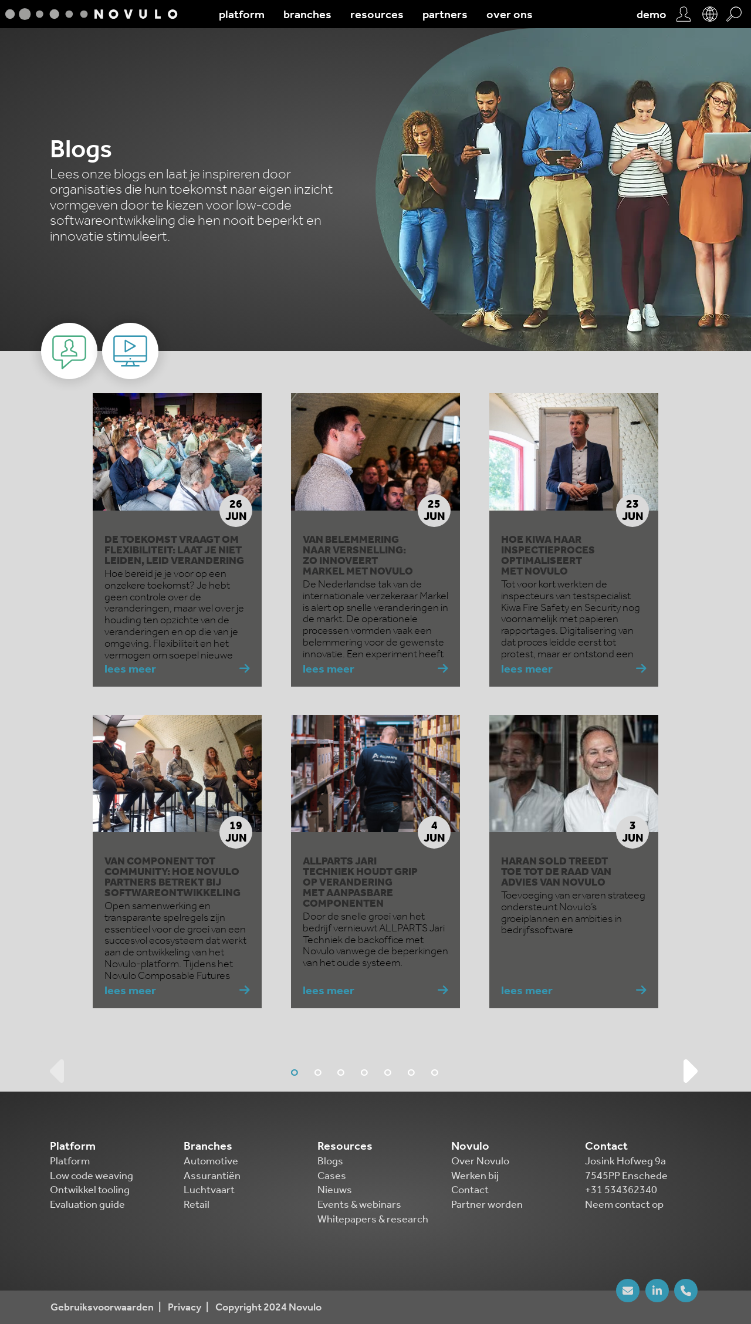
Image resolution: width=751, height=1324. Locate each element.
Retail (196, 1204)
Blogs (330, 1160)
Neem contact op (624, 1204)
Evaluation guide (87, 1204)
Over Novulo (480, 1160)
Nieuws (334, 1189)
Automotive (211, 1160)
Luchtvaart (209, 1189)
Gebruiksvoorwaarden (102, 1307)
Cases (331, 1175)
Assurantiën (212, 1175)
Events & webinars (359, 1204)
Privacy (184, 1307)
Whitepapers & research (372, 1218)
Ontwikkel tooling (90, 1189)
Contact (470, 1189)
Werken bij (475, 1175)
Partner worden (487, 1204)
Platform (70, 1160)
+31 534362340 (621, 1189)
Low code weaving (91, 1175)
